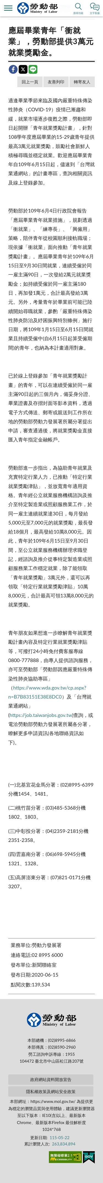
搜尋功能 (78, 13)
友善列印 (56, 81)
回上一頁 (30, 81)
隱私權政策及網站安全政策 (51, 1091)
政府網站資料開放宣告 (50, 1079)
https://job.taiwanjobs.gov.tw (41, 715)
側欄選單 (8, 8)
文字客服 (95, 13)
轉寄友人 (82, 81)
